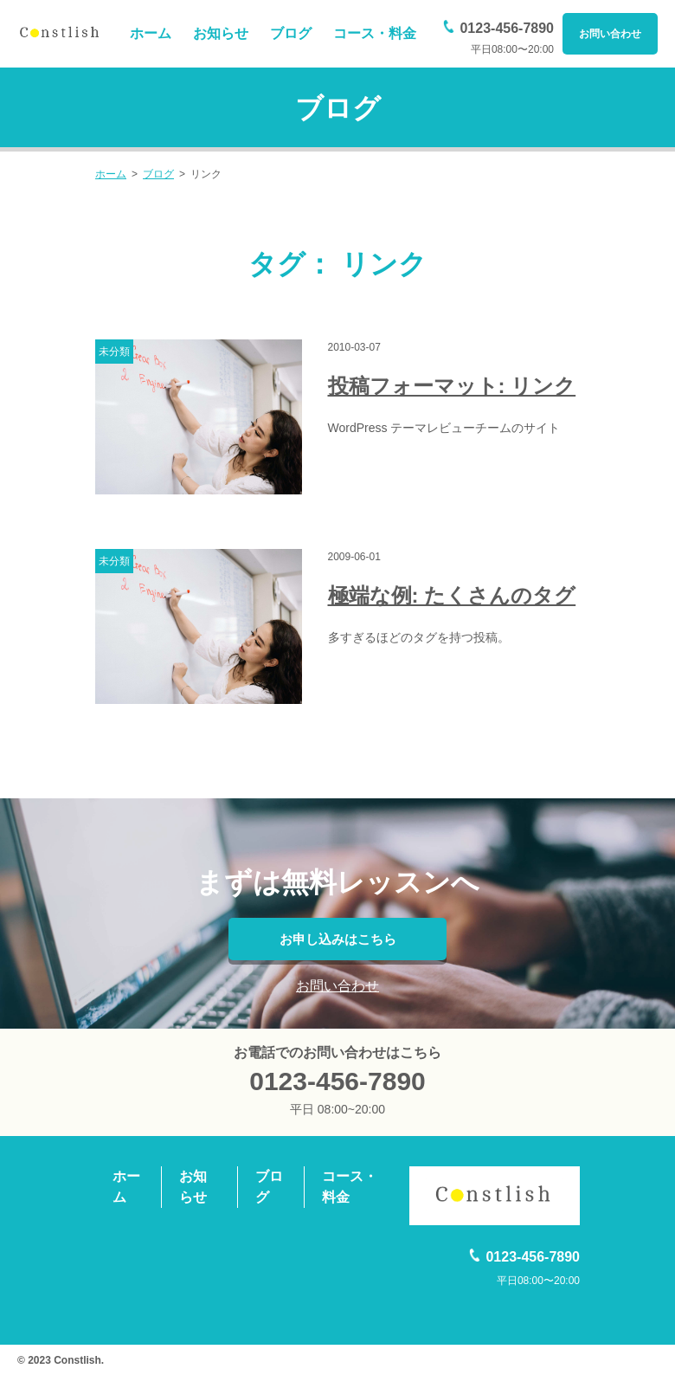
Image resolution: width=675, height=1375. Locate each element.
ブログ (291, 33)
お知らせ (220, 33)
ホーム (150, 33)
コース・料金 (374, 33)
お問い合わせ (610, 34)
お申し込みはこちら (337, 939)
